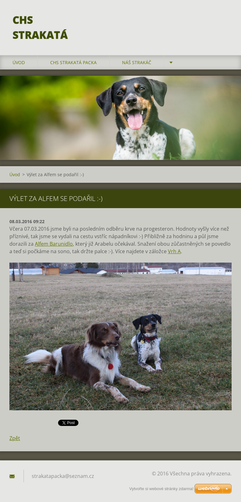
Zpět (14, 438)
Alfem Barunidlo (54, 243)
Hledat (224, 18)
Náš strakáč (136, 62)
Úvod (19, 62)
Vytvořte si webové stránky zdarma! (161, 488)
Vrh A (174, 251)
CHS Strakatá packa (73, 62)
